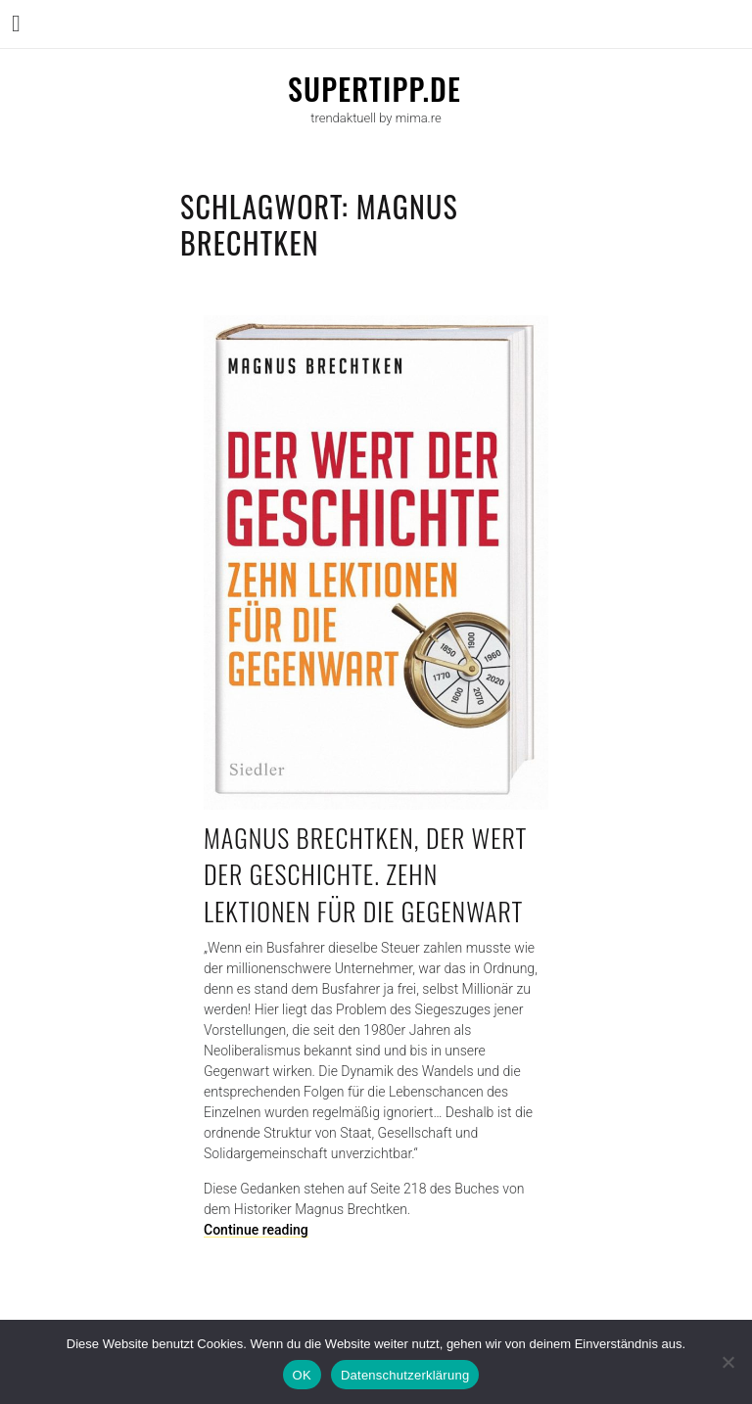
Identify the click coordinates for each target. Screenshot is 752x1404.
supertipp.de (374, 89)
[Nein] (727, 1362)
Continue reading (256, 1230)
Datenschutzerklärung (405, 1375)
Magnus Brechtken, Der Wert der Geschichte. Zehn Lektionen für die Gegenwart (365, 874)
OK (302, 1375)
